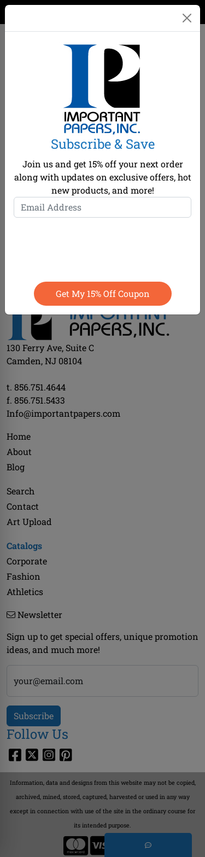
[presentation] (103, 247)
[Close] (187, 18)
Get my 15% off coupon (103, 293)
